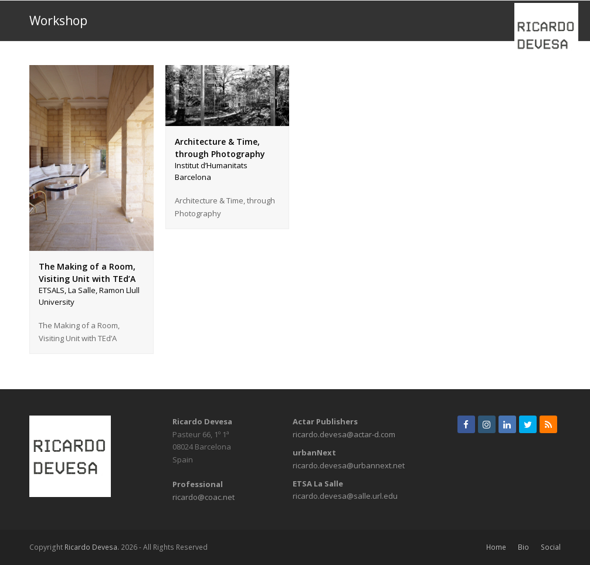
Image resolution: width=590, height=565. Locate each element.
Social (551, 547)
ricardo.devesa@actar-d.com (344, 434)
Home (496, 547)
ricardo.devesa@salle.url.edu (345, 496)
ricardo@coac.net (203, 497)
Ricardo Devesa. (92, 547)
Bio (523, 547)
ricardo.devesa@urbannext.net (349, 465)
